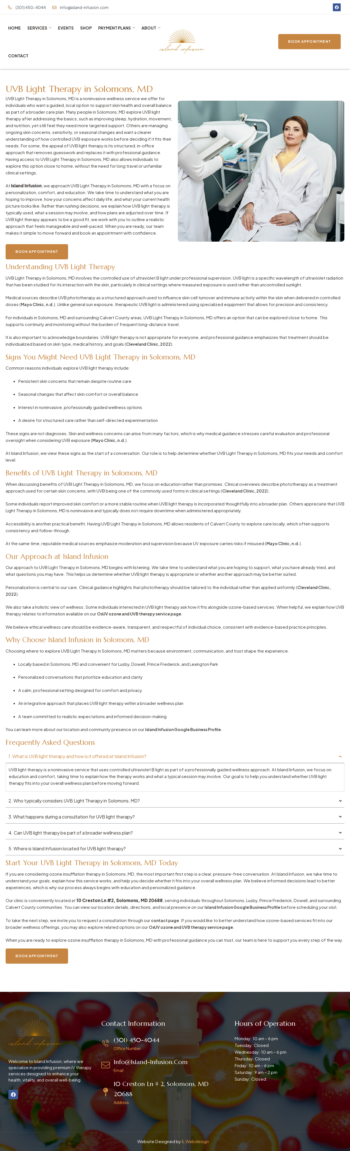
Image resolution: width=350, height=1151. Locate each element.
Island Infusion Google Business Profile (185, 729)
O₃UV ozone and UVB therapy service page (142, 613)
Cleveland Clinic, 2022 (149, 344)
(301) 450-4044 (137, 1040)
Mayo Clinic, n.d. (38, 304)
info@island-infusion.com (151, 1062)
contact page (165, 920)
